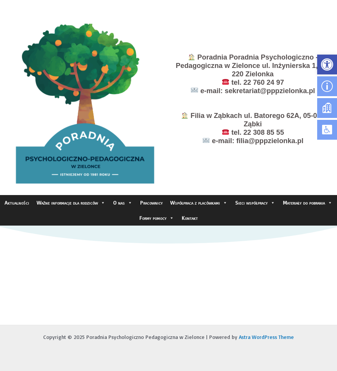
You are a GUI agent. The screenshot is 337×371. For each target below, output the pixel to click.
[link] (327, 64)
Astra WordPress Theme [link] (266, 337)
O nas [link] (122, 202)
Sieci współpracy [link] (255, 202)
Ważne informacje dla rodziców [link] (71, 202)
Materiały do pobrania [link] (307, 202)
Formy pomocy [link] (156, 218)
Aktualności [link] (17, 202)
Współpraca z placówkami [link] (198, 202)
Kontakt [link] (190, 218)
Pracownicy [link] (151, 202)
